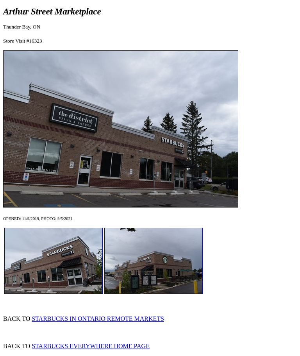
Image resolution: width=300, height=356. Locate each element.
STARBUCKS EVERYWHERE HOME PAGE (91, 346)
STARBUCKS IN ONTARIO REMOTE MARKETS (98, 318)
